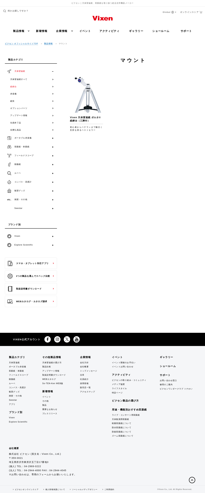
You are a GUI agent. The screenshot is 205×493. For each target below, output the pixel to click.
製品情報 (21, 31)
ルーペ (12, 383)
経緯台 (13, 86)
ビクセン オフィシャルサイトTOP (21, 43)
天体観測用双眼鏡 (120, 419)
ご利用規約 (109, 489)
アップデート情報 (18, 115)
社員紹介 (84, 379)
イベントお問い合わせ (122, 367)
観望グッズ (14, 392)
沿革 (82, 375)
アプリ (12, 404)
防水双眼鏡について (121, 427)
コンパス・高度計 (17, 387)
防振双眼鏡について (121, 432)
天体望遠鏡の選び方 (52, 362)
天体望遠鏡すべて (18, 79)
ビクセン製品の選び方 (125, 400)
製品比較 (46, 367)
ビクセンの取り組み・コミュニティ (129, 380)
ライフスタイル (119, 388)
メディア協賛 (118, 384)
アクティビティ (109, 31)
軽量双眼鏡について (121, 423)
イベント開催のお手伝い (124, 362)
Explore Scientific (18, 422)
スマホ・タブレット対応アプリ (28, 263)
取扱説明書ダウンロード (24, 288)
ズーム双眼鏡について (122, 436)
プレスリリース (49, 413)
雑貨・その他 (15, 396)
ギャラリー (136, 31)
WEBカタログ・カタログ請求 (27, 301)
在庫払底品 (15, 130)
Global (169, 12)
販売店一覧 (85, 387)
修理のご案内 (166, 384)
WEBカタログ (49, 379)
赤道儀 (13, 94)
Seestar (13, 400)
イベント (85, 31)
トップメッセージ (88, 371)
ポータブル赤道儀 (17, 367)
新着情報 (41, 31)
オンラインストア (191, 12)
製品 (44, 405)
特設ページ (117, 393)
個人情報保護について (55, 489)
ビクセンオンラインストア (27, 489)
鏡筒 (12, 101)
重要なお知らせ (49, 409)
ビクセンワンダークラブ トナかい (176, 389)
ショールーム (161, 31)
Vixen (12, 417)
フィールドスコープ (18, 375)
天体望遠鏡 (14, 362)
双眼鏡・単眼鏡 (16, 371)
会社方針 (84, 362)
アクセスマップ (87, 392)
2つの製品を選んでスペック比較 (28, 276)
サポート (186, 31)
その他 (45, 401)
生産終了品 (15, 123)
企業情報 (64, 31)
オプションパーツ (18, 108)
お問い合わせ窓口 (168, 380)
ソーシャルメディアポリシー (84, 489)
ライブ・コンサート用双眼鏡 (126, 415)
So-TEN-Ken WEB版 (52, 383)
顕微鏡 (12, 379)
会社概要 (84, 367)
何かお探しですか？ (16, 11)
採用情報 (84, 383)
